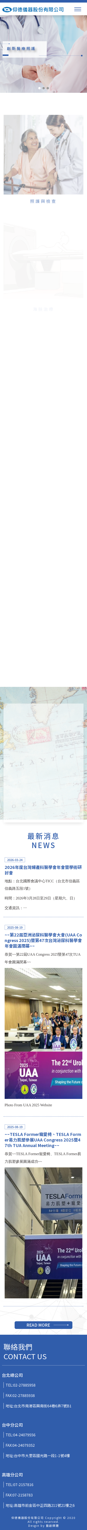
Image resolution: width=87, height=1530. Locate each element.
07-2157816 (23, 1484)
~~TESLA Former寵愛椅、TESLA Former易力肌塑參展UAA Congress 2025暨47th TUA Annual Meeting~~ (43, 1139)
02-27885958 (24, 1385)
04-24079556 (24, 1434)
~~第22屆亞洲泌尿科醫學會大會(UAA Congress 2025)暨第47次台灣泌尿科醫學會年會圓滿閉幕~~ (43, 940)
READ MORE (38, 1325)
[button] (39, 88)
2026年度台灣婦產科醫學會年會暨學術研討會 (43, 869)
